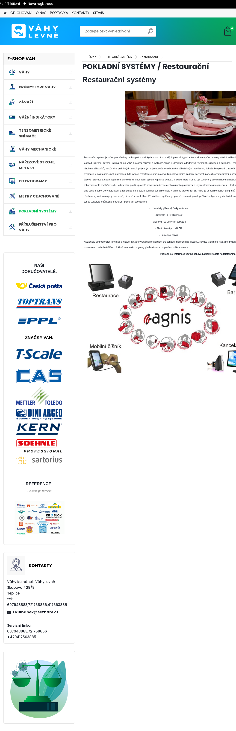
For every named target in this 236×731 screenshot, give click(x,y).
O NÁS (41, 12)
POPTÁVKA (59, 12)
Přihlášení (12, 3)
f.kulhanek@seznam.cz (36, 612)
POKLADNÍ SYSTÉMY (118, 57)
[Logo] (35, 31)
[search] (150, 32)
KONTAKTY (80, 12)
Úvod (93, 57)
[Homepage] (5, 13)
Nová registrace (40, 3)
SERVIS (98, 12)
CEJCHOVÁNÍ (21, 12)
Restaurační (149, 57)
